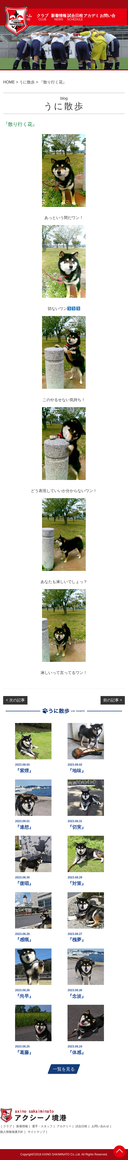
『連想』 (24, 827)
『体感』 (77, 1052)
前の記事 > (112, 700)
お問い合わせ (100, 1126)
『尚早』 (24, 996)
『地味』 (77, 770)
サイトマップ (36, 1132)
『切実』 (77, 827)
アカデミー (64, 1126)
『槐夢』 (77, 939)
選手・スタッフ (42, 1126)
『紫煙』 (24, 770)
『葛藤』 (24, 1052)
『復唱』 (24, 883)
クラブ (7, 1126)
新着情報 (22, 1126)
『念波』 (77, 996)
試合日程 (81, 1126)
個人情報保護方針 (11, 1132)
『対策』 (77, 883)
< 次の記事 (15, 700)
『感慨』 (24, 939)
